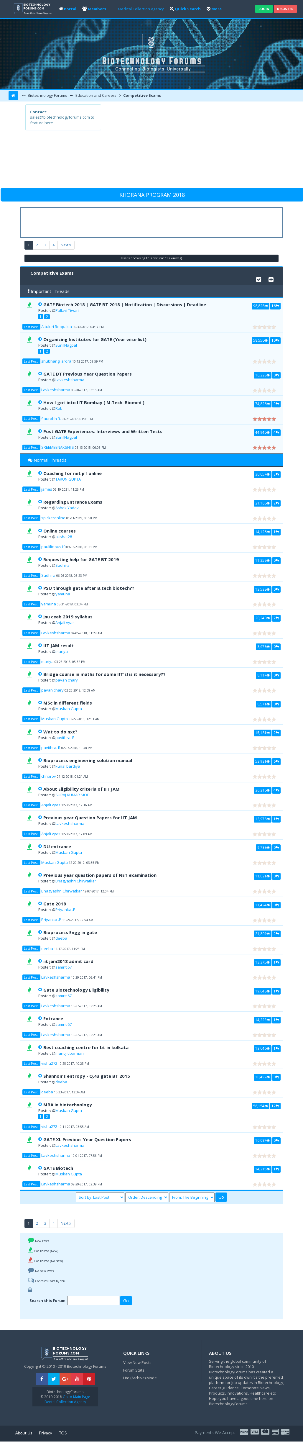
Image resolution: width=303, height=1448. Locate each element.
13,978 (262, 818)
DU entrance (57, 846)
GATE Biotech (58, 1168)
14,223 (262, 1019)
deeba (61, 938)
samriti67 (63, 967)
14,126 (262, 531)
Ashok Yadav (67, 507)
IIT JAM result (58, 645)
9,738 (263, 847)
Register (285, 8)
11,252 (262, 560)
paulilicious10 (53, 546)
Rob (58, 408)
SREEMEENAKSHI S (57, 447)
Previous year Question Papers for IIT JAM (90, 817)
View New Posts (137, 1362)
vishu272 (49, 1063)
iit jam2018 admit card (68, 961)
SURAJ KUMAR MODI (72, 794)
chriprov (48, 776)
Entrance (53, 1018)
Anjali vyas (65, 622)
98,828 (260, 305)
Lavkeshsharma (69, 379)
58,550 (260, 340)
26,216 (262, 790)
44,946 (262, 432)
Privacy (45, 1432)
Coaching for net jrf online (72, 473)
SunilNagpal (66, 345)
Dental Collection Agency (65, 1401)
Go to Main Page (76, 1396)
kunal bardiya (67, 766)
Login (263, 8)
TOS (63, 1432)
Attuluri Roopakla (56, 326)
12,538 (262, 589)
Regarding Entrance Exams (72, 502)
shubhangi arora (56, 361)
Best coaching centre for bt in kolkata (86, 1047)
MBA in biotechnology (67, 1105)
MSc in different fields (67, 703)
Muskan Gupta (68, 708)
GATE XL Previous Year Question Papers (87, 1139)
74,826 (262, 403)
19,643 (262, 991)
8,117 (263, 675)
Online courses (59, 531)
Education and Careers (95, 95)
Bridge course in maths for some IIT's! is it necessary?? (104, 674)
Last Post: (31, 327)
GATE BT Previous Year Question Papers (87, 374)
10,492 (262, 1076)
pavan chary (66, 680)
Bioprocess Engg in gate (70, 932)
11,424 (262, 904)
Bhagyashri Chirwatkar (75, 881)
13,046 (262, 1048)
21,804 (262, 933)
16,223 (262, 375)
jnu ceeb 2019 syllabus (68, 617)
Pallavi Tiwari (67, 310)
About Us (23, 1432)
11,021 (262, 876)
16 (275, 305)
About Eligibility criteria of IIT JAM (81, 789)
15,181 (262, 732)
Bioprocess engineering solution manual (87, 760)
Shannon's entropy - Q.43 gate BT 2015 (86, 1076)
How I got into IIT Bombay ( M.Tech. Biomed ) (93, 402)
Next (66, 245)
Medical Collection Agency (141, 9)
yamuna (62, 594)
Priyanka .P (65, 909)
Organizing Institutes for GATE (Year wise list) (94, 339)
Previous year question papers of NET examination (100, 875)
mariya (61, 651)
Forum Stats (133, 1370)
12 (275, 1105)
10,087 (262, 1140)
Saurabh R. (51, 418)
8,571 (263, 704)
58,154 (260, 1105)
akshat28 (63, 536)
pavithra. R (65, 737)
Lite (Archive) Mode (140, 1377)
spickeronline (53, 517)
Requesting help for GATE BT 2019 (81, 559)
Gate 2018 (54, 904)
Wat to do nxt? (60, 732)
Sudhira (62, 565)
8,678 (263, 646)
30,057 (262, 474)
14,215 (262, 1169)
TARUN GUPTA (68, 479)
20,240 (262, 617)
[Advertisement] (189, 145)
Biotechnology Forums (47, 95)
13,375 (262, 962)
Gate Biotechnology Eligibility (76, 990)
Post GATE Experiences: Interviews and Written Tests (102, 431)
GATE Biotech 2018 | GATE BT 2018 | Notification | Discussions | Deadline (124, 304)
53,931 (262, 761)
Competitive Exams (141, 95)
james (46, 489)
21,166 (262, 503)
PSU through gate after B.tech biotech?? (88, 588)
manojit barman (69, 1053)
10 (275, 340)
